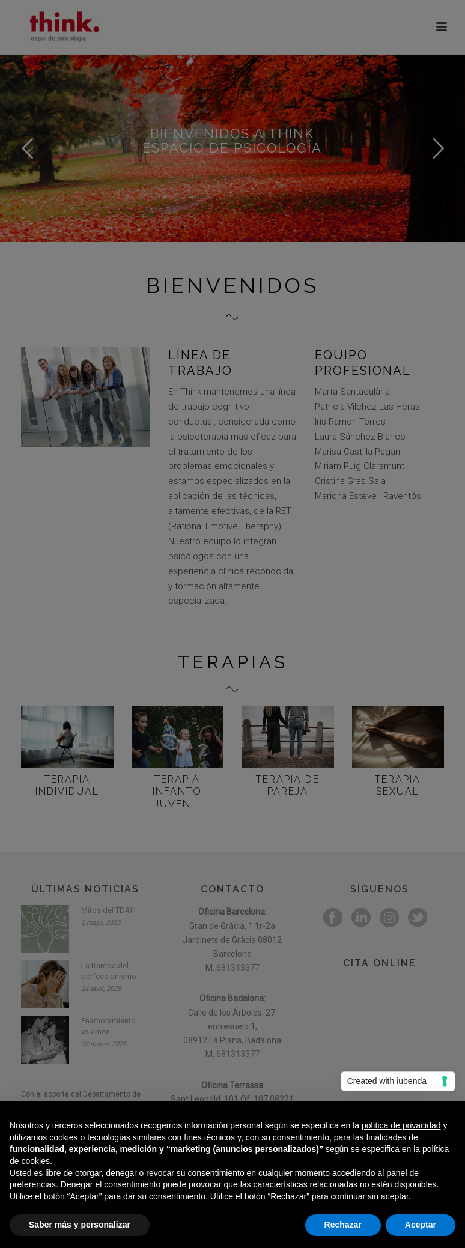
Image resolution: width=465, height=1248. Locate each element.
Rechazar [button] (343, 1224)
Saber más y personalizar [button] (79, 1224)
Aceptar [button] (420, 1224)
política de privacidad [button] (401, 1125)
